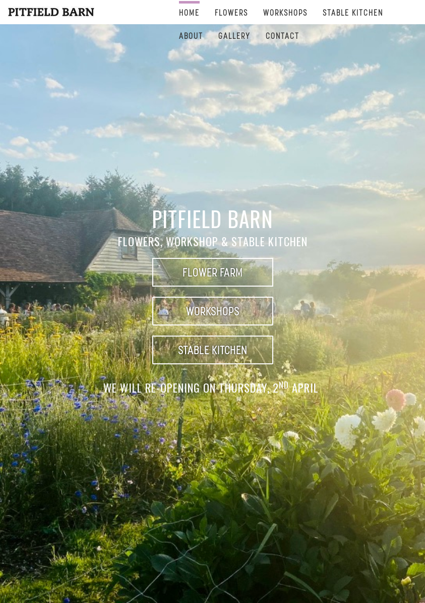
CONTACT (282, 35)
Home (189, 12)
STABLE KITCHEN (353, 12)
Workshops (285, 12)
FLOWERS (231, 12)
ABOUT (191, 35)
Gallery (234, 35)
